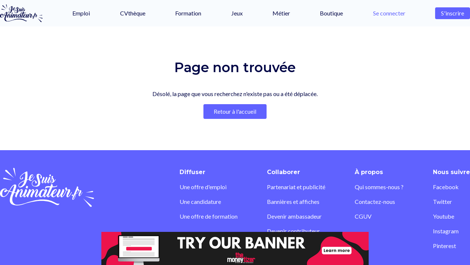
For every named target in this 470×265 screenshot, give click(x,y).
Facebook (446, 186)
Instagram (446, 230)
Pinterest (444, 245)
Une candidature (200, 201)
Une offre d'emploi (203, 186)
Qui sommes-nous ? (379, 186)
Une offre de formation (209, 216)
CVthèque (132, 13)
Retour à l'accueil (235, 111)
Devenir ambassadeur (294, 216)
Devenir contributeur (293, 230)
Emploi (81, 13)
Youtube (443, 216)
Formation (188, 13)
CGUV (363, 216)
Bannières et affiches (293, 201)
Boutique (331, 13)
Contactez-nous (375, 201)
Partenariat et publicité (296, 186)
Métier (281, 13)
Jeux (237, 13)
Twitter (442, 201)
